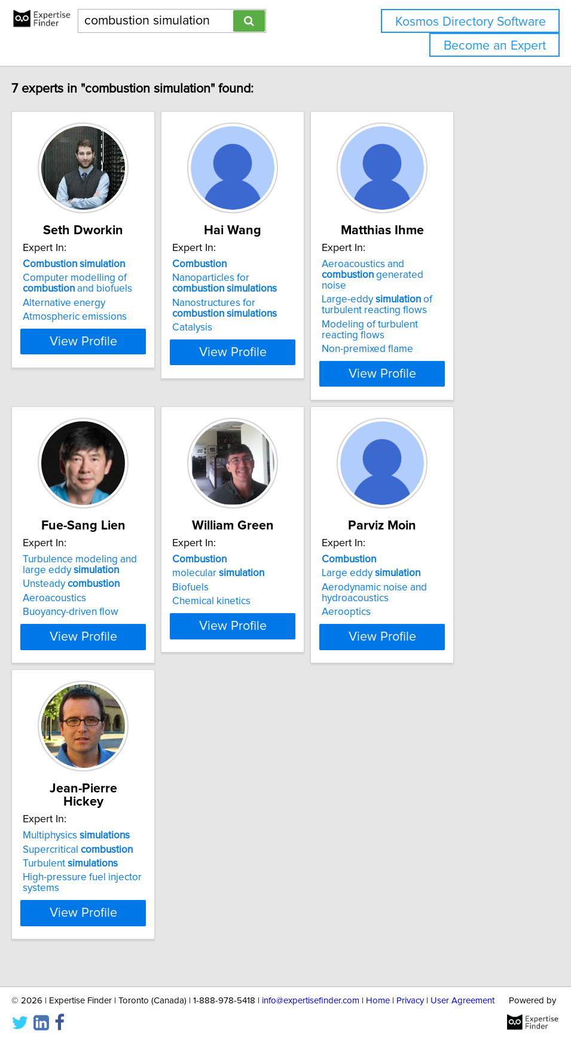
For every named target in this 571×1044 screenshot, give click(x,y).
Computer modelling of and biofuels (83, 283)
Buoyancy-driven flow (76, 601)
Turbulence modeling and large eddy (98, 554)
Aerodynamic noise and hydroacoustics (439, 582)
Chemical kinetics (246, 590)
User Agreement (462, 1000)
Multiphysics (81, 833)
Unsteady (76, 573)
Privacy (410, 1000)
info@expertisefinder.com (310, 1000)
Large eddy (436, 562)
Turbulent (75, 861)
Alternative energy (69, 303)
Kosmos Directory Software (470, 22)
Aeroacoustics (59, 587)
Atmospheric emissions (80, 316)
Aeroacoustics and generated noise (455, 269)
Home (378, 1000)
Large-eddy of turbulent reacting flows (442, 294)
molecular (253, 562)
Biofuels (225, 576)
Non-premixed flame (432, 338)
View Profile (103, 362)
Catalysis (227, 327)
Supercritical (83, 846)
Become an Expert (495, 45)
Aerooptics (411, 601)
